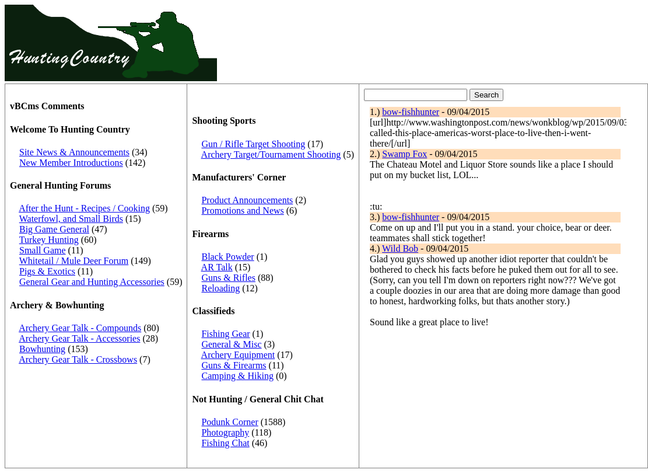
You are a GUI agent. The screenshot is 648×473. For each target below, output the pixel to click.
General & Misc (231, 344)
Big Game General (54, 229)
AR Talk (217, 267)
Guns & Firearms (233, 365)
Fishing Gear (225, 334)
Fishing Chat (225, 443)
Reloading (220, 288)
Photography (225, 432)
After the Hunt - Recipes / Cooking (84, 208)
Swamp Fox (404, 154)
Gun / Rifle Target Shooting (253, 144)
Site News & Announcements (74, 152)
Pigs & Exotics (47, 271)
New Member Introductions (71, 163)
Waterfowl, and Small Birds (71, 219)
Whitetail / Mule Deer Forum (74, 261)
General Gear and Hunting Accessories (91, 282)
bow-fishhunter (410, 112)
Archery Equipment (238, 355)
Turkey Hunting (49, 240)
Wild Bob (400, 248)
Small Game (42, 250)
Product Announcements (247, 200)
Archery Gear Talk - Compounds (80, 328)
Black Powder (227, 257)
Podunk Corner (229, 422)
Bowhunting (42, 349)
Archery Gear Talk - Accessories (79, 338)
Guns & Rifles (228, 278)
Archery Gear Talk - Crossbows (78, 359)
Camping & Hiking (237, 376)
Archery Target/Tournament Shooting (271, 154)
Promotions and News (242, 210)
